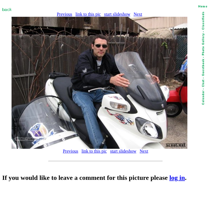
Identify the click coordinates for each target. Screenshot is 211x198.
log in (177, 177)
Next (138, 14)
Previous (64, 14)
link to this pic (88, 14)
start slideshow (117, 14)
